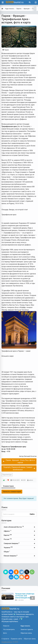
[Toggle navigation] (35, 2)
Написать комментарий (12, 492)
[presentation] (5, 598)
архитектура (7, 474)
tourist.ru (15, 2)
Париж (5, 50)
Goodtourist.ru (7, 642)
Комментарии (8, 486)
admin (31, 480)
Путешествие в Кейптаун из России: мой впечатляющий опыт (24, 596)
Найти (32, 514)
